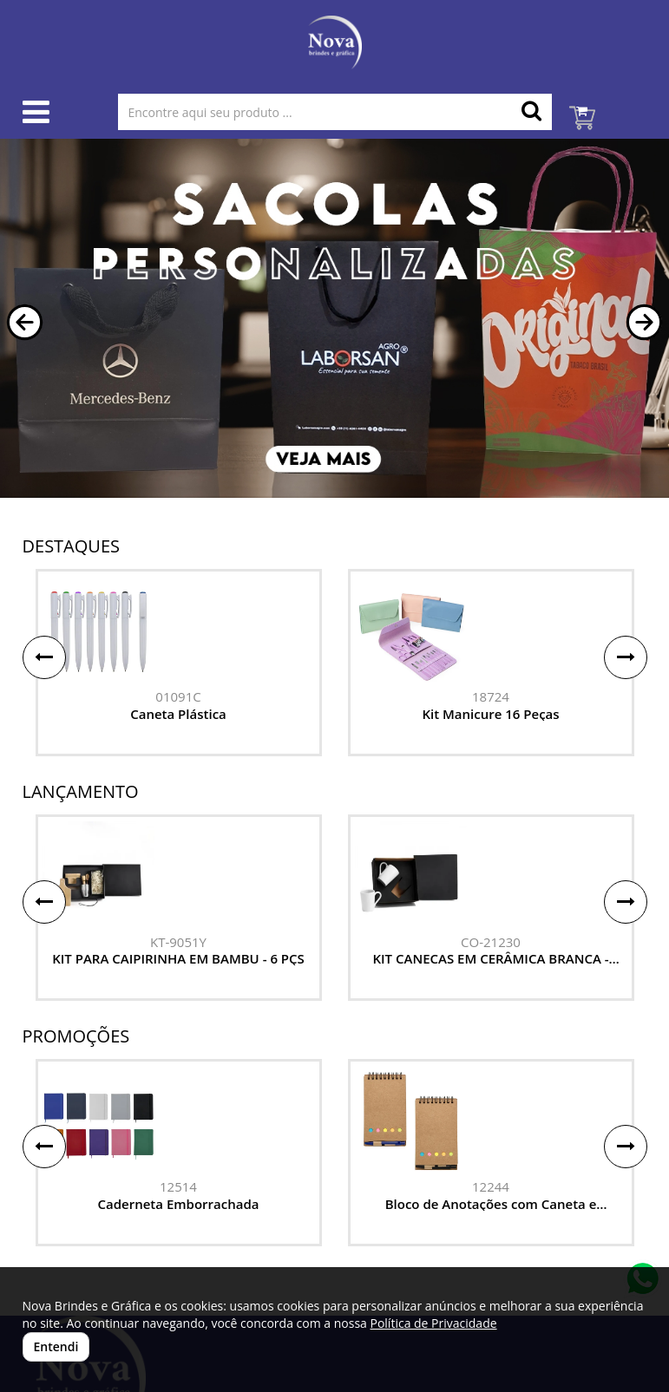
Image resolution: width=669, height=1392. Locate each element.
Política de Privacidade (433, 1323)
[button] (25, 322)
